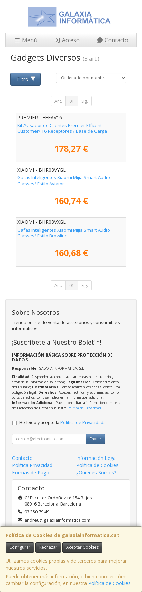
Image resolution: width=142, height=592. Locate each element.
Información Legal (96, 458)
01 (71, 101)
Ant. (58, 101)
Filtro (26, 79)
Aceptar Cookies (82, 547)
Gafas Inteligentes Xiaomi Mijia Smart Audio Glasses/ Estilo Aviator (63, 180)
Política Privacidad (32, 465)
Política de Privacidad (84, 408)
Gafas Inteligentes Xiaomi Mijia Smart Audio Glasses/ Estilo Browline (63, 233)
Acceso (67, 40)
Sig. (84, 101)
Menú (25, 40)
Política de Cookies (109, 583)
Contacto (112, 40)
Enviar (95, 439)
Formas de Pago (30, 472)
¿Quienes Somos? (96, 472)
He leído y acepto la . (61, 423)
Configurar (19, 547)
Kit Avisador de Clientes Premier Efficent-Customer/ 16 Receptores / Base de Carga (62, 128)
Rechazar (48, 547)
